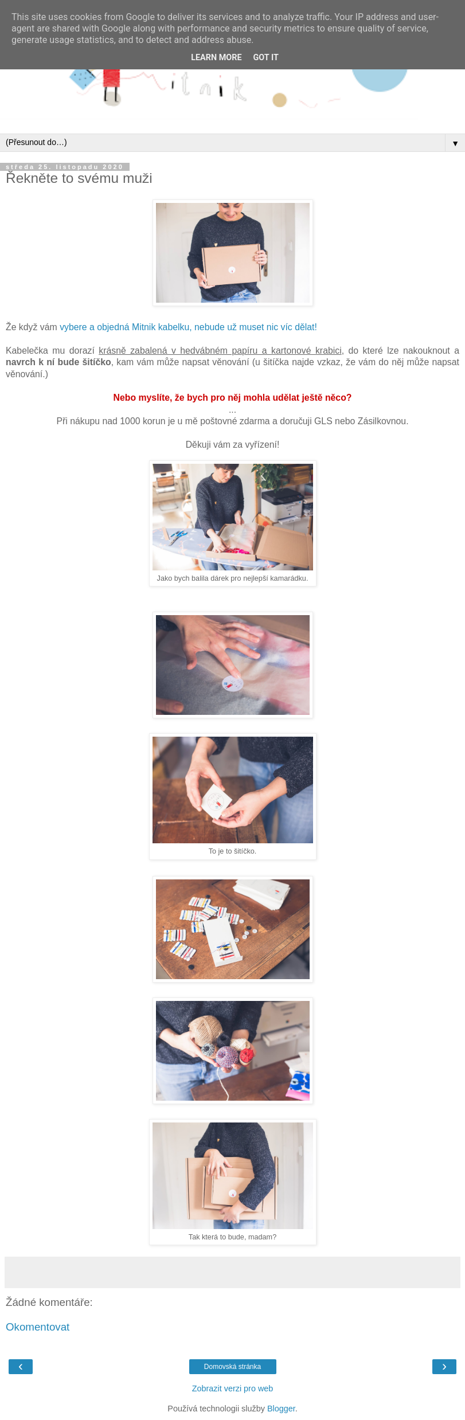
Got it (266, 57)
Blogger (281, 1408)
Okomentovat (37, 1327)
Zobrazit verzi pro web (232, 1388)
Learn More (216, 57)
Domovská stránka (232, 1367)
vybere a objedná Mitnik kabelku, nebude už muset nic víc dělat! (188, 327)
